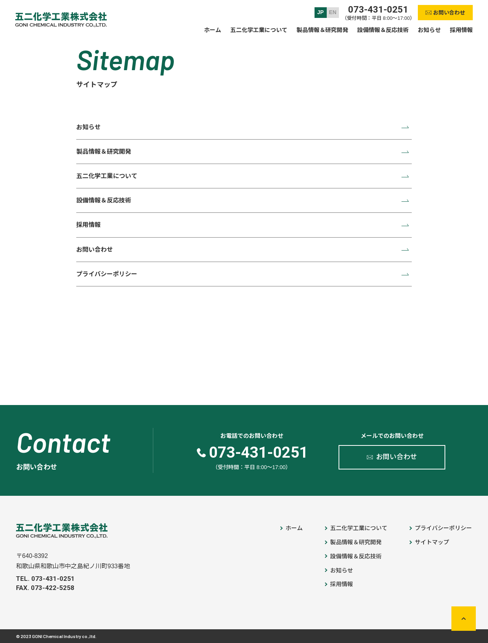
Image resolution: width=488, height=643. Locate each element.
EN (332, 12)
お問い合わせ (94, 249)
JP (320, 12)
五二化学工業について (106, 176)
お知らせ (88, 127)
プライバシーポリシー (106, 274)
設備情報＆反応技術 (103, 200)
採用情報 (88, 225)
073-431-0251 (378, 9)
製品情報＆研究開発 (103, 151)
